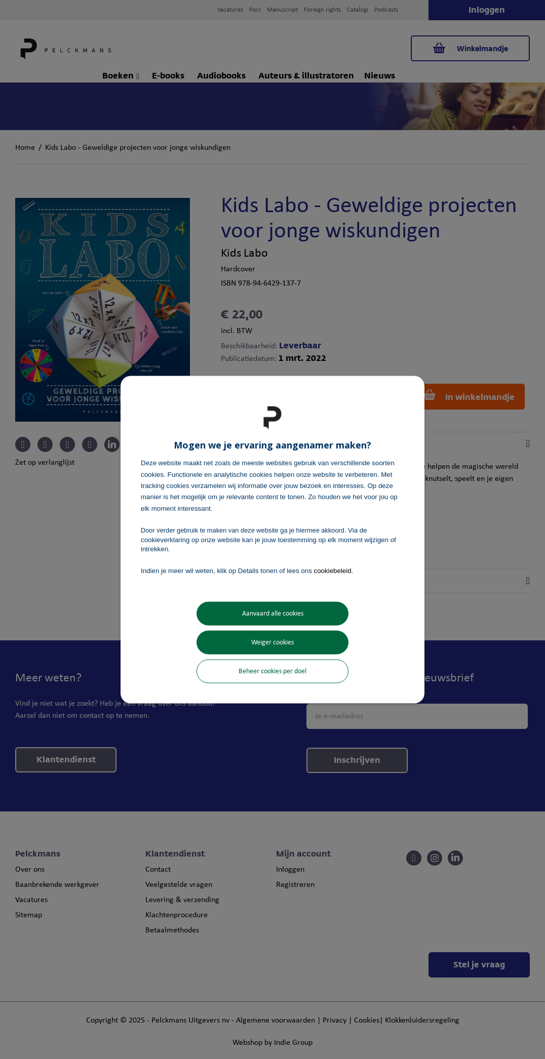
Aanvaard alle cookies (272, 613)
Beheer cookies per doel (272, 671)
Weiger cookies (272, 642)
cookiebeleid (333, 571)
